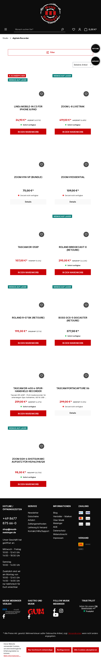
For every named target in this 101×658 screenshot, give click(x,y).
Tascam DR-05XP (28, 247)
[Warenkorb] (90, 29)
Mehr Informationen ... (12, 656)
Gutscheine (33, 516)
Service (32, 506)
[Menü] (6, 29)
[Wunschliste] (74, 29)
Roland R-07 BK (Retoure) (28, 317)
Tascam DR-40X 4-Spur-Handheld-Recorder (28, 390)
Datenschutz (59, 530)
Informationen (62, 506)
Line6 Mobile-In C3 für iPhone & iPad (28, 108)
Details (28, 202)
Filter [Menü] (50, 51)
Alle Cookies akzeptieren (85, 650)
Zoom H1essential (73, 177)
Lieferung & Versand (37, 527)
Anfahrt (31, 520)
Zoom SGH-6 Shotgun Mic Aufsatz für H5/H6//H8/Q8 (28, 460)
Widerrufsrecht (60, 534)
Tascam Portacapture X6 (72, 388)
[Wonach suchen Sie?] (36, 29)
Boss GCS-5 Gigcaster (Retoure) (73, 319)
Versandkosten (74, 633)
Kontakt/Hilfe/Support (38, 531)
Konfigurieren (63, 650)
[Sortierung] (83, 64)
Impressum (58, 538)
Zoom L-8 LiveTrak (73, 106)
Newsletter (33, 512)
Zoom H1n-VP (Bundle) (28, 177)
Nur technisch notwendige (40, 650)
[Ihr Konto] (80, 29)
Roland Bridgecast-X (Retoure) (73, 248)
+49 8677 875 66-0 (10, 521)
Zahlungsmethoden (37, 523)
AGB (55, 527)
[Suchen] (62, 29)
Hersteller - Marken (62, 516)
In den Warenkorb (28, 132)
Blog (55, 512)
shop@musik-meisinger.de (10, 531)
